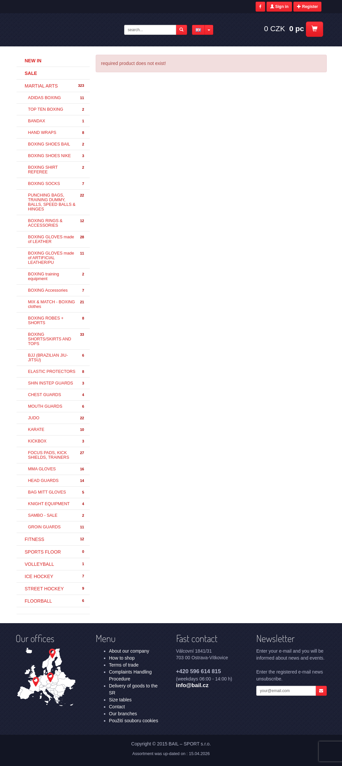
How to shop (122, 658)
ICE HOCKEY (55, 576)
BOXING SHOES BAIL (56, 144)
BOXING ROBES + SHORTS (56, 320)
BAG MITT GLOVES (56, 492)
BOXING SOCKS (56, 183)
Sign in (279, 6)
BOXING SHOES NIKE (56, 155)
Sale (31, 73)
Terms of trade (123, 665)
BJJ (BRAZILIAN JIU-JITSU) (56, 357)
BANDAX (56, 121)
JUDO (56, 418)
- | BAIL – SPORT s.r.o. (69, 28)
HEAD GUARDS (56, 480)
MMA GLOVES (56, 469)
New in (33, 60)
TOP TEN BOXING (56, 109)
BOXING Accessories (56, 290)
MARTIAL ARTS (55, 85)
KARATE (56, 429)
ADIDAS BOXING (56, 97)
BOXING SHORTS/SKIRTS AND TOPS (56, 339)
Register (307, 6)
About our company (129, 651)
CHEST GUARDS (56, 394)
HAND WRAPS (56, 132)
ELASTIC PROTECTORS (56, 371)
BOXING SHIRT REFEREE (56, 169)
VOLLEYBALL (55, 564)
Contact (117, 706)
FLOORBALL (55, 601)
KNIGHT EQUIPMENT (56, 503)
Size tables (120, 699)
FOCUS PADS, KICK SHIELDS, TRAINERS (56, 455)
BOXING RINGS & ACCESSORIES (56, 223)
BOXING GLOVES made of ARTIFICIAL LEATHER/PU (56, 258)
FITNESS (55, 539)
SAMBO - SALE (56, 515)
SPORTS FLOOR (55, 552)
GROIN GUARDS (56, 527)
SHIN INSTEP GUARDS (56, 383)
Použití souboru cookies (133, 720)
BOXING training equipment (56, 276)
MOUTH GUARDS (56, 406)
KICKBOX (56, 441)
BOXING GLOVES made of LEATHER (56, 239)
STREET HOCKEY (55, 588)
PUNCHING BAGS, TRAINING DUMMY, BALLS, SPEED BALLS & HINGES (56, 202)
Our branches (123, 713)
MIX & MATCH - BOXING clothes (56, 304)
